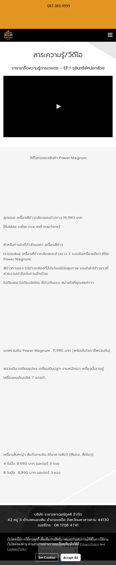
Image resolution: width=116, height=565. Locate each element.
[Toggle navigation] (110, 35)
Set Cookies (46, 557)
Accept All (70, 557)
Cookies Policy (16, 549)
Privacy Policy (89, 544)
